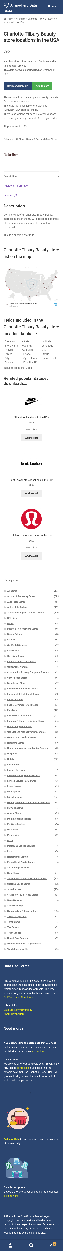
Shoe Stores (13, 873)
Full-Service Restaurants (19, 715)
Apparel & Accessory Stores (21, 596)
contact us (38, 1051)
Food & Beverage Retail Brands (22, 705)
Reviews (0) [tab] (10, 195)
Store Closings (14, 900)
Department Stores (16, 683)
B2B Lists (12, 618)
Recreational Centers (17, 856)
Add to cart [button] (31, 437)
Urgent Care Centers (17, 938)
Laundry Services (16, 770)
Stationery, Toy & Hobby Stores (22, 894)
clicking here (11, 1195)
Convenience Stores (17, 677)
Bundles (11, 639)
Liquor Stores (14, 786)
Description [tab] (10, 176)
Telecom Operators (17, 916)
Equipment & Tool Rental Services (24, 694)
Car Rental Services (17, 645)
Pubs (9, 851)
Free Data (12, 710)
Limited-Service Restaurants (21, 781)
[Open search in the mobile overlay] (31, 1093)
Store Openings (15, 905)
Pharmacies (13, 835)
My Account (10, 1245)
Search (31, 1245)
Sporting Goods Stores (18, 884)
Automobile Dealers (17, 607)
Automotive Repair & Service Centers (26, 612)
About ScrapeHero (14, 1013)
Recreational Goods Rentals (21, 862)
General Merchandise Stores (21, 737)
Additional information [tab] (16, 185)
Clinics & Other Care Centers (21, 661)
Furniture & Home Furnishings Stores (25, 721)
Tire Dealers (13, 927)
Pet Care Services (16, 824)
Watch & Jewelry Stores (19, 949)
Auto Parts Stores (16, 601)
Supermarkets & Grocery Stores (23, 911)
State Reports (14, 889)
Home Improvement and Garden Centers (27, 748)
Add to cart (42, 85)
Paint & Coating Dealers (19, 818)
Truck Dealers (14, 932)
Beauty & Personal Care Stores (41, 139)
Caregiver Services (16, 656)
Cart (49, 1243)
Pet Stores (12, 829)
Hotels (10, 759)
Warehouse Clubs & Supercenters (24, 943)
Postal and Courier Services (21, 846)
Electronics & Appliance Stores (22, 688)
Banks (10, 623)
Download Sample (17, 85)
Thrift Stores (13, 922)
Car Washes (13, 650)
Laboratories (13, 764)
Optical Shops (14, 813)
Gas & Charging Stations (19, 726)
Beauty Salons (14, 634)
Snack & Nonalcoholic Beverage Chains (27, 878)
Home (10, 18)
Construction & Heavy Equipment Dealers (28, 672)
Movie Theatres (15, 808)
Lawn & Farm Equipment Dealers (23, 775)
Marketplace (13, 791)
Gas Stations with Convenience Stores (26, 732)
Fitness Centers (15, 699)
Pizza (10, 840)
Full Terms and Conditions (18, 997)
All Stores (20, 18)
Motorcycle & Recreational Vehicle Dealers (28, 802)
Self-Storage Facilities (18, 867)
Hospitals (12, 753)
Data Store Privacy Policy (18, 1009)
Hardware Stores (15, 742)
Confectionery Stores (18, 667)
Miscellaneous (14, 797)
